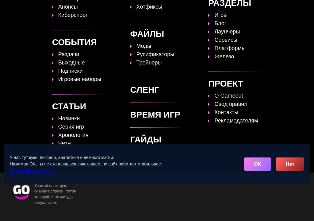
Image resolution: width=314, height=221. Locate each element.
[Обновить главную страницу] (41, 8)
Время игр (181, 8)
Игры (256, 8)
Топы (105, 8)
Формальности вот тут (32, 170)
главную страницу (272, 97)
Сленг (234, 8)
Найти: (7, 117)
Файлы (210, 8)
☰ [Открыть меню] (305, 8)
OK (257, 164)
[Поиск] (294, 8)
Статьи (152, 8)
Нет (290, 164)
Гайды (128, 8)
